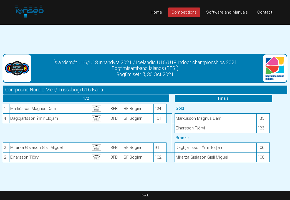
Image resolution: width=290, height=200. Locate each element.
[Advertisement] (145, 37)
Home (156, 12)
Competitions (184, 12)
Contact (264, 12)
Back (145, 195)
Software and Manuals (227, 12)
